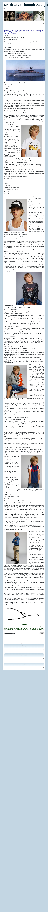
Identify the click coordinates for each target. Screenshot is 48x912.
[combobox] (10, 9)
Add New (41, 633)
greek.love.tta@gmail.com (10, 628)
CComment (29, 643)
